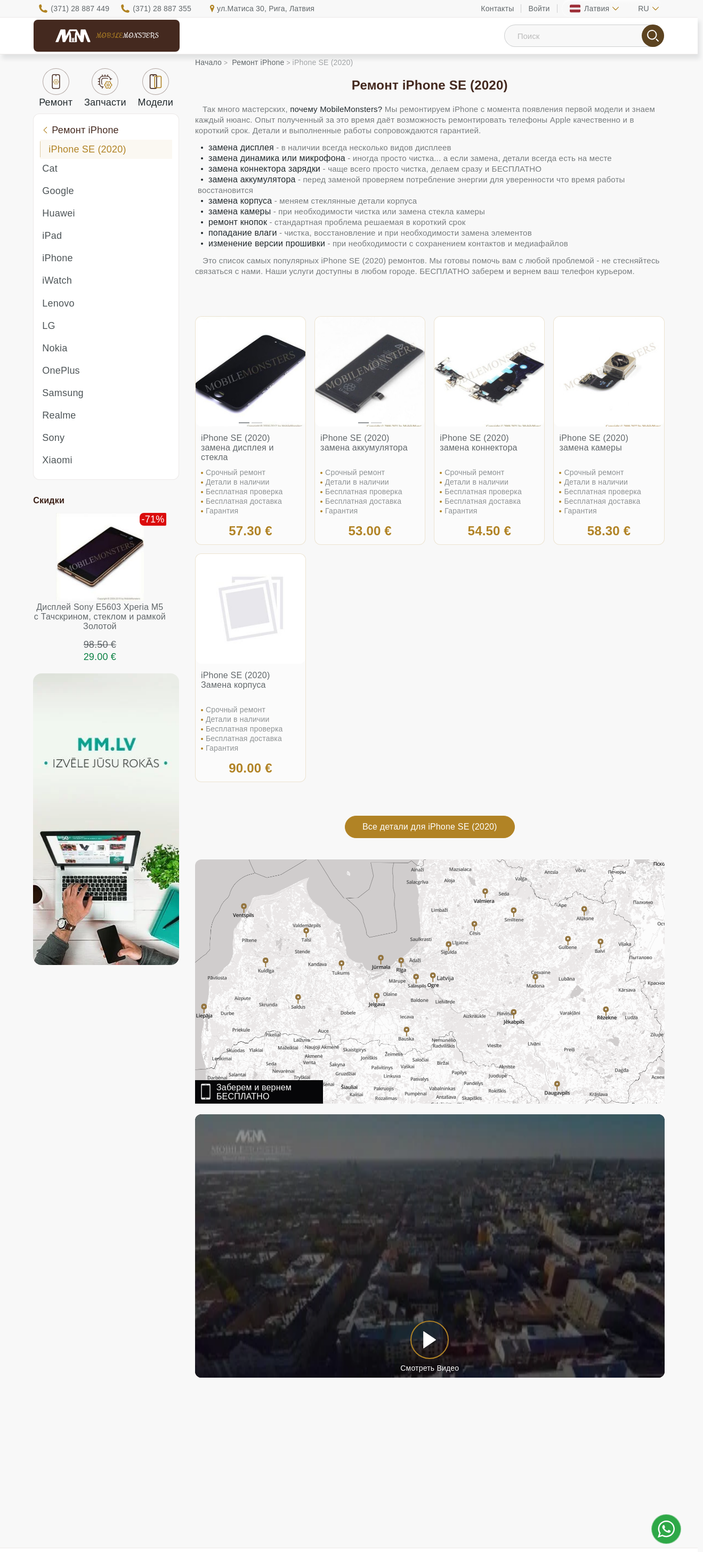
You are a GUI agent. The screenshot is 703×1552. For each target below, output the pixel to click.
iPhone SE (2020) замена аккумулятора (364, 442)
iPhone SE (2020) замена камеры (593, 442)
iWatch (57, 280)
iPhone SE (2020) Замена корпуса (235, 680)
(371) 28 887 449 (80, 8)
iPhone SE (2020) (87, 149)
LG (48, 325)
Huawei (58, 213)
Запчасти (105, 88)
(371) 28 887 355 (162, 8)
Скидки (48, 500)
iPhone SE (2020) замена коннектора (478, 442)
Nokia (54, 348)
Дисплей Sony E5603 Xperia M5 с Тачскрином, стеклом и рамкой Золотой (100, 616)
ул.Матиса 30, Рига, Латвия (265, 8)
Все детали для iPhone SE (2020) (429, 826)
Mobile (127, 36)
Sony (53, 437)
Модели (156, 88)
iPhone (57, 258)
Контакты (497, 8)
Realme (59, 415)
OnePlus (60, 370)
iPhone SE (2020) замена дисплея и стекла (237, 447)
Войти (539, 8)
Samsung (62, 393)
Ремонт (55, 88)
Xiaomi (57, 460)
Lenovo (58, 303)
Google (58, 191)
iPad (52, 235)
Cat (50, 168)
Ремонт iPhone (80, 130)
